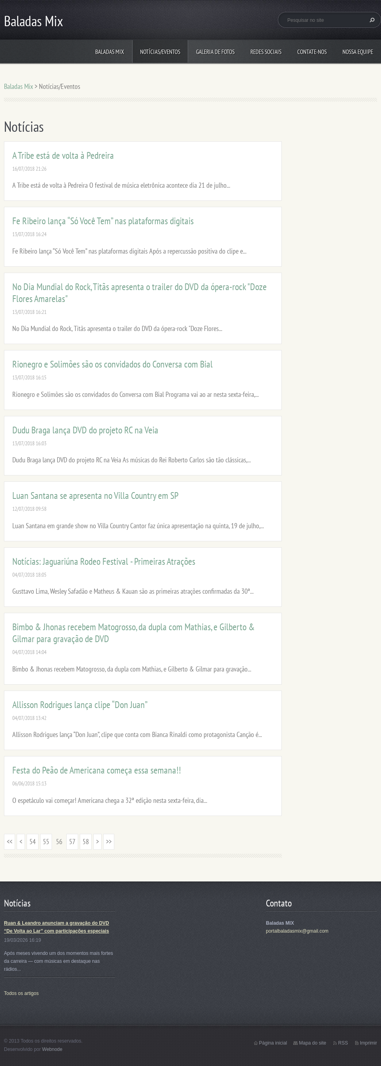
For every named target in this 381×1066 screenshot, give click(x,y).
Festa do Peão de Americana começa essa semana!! (96, 770)
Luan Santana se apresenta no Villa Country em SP (95, 495)
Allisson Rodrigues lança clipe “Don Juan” (80, 704)
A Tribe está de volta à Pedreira (63, 155)
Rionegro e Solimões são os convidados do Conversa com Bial (112, 364)
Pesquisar (371, 20)
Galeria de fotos (215, 52)
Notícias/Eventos (160, 52)
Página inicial (273, 1043)
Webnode (52, 1049)
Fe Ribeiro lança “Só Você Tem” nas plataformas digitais (103, 221)
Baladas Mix (109, 52)
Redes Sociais (265, 52)
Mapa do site (312, 1043)
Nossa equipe (358, 52)
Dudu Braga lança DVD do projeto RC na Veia (85, 430)
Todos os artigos (21, 993)
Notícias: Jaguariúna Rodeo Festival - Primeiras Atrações (103, 561)
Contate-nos (312, 52)
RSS (343, 1043)
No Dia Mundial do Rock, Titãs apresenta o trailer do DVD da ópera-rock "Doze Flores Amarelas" (139, 293)
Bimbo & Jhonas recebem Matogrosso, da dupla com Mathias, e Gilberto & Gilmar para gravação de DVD (133, 633)
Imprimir (368, 1043)
